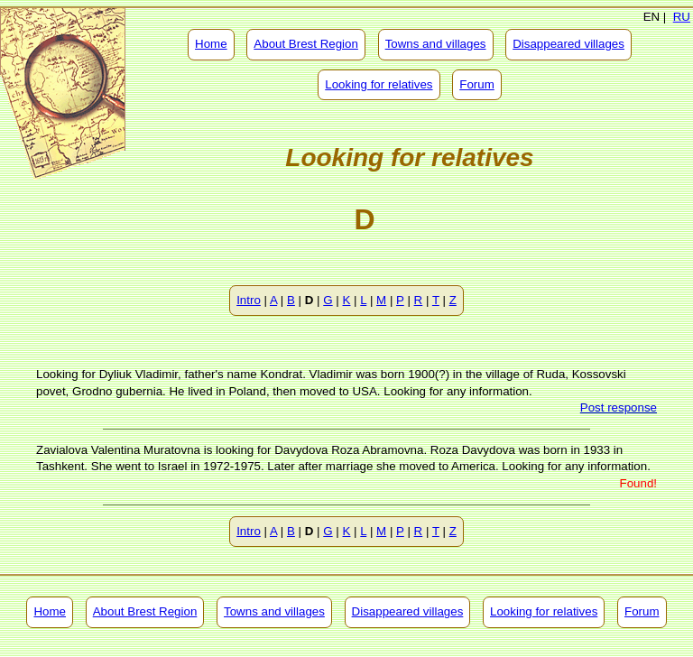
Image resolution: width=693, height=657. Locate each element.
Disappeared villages (568, 44)
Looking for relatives (378, 84)
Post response (618, 407)
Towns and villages (435, 44)
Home (211, 44)
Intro (248, 300)
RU (681, 16)
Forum (476, 84)
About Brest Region (306, 44)
